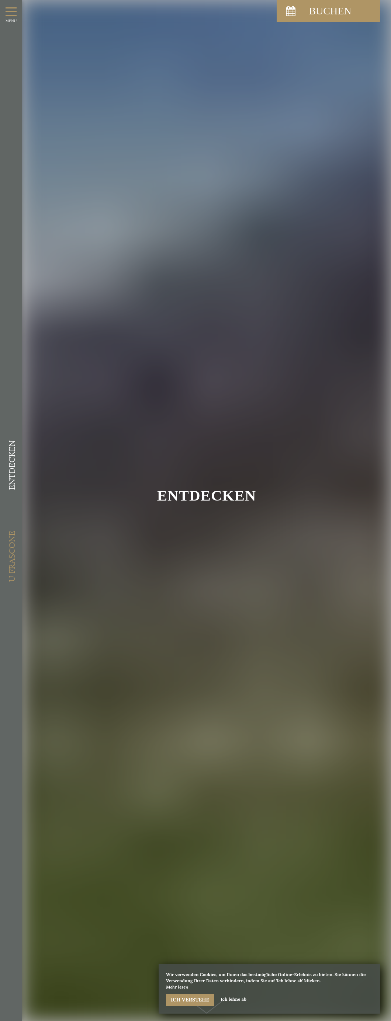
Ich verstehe (190, 999)
